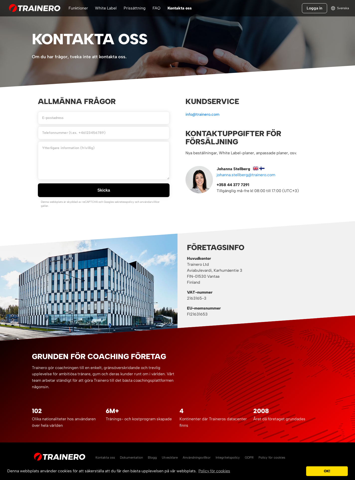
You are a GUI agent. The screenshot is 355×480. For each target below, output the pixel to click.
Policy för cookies (272, 457)
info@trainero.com (202, 114)
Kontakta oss (180, 8)
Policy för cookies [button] (214, 471)
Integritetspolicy (228, 457)
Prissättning (135, 8)
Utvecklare (170, 457)
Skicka (103, 190)
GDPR (249, 457)
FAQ (157, 8)
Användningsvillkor (197, 457)
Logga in (314, 8)
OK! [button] (327, 471)
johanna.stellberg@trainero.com (246, 174)
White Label (106, 8)
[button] (301, 471)
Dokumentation (131, 457)
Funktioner (78, 8)
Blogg (152, 457)
